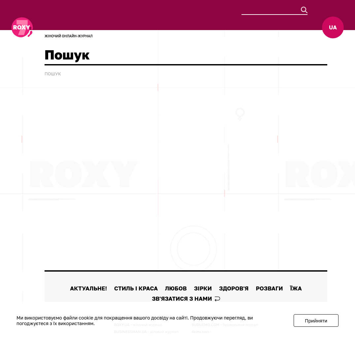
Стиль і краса (108, 11)
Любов (148, 11)
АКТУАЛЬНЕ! (61, 11)
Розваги (56, 18)
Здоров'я (206, 11)
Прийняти (316, 320)
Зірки (175, 11)
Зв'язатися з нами (186, 298)
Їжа (82, 18)
